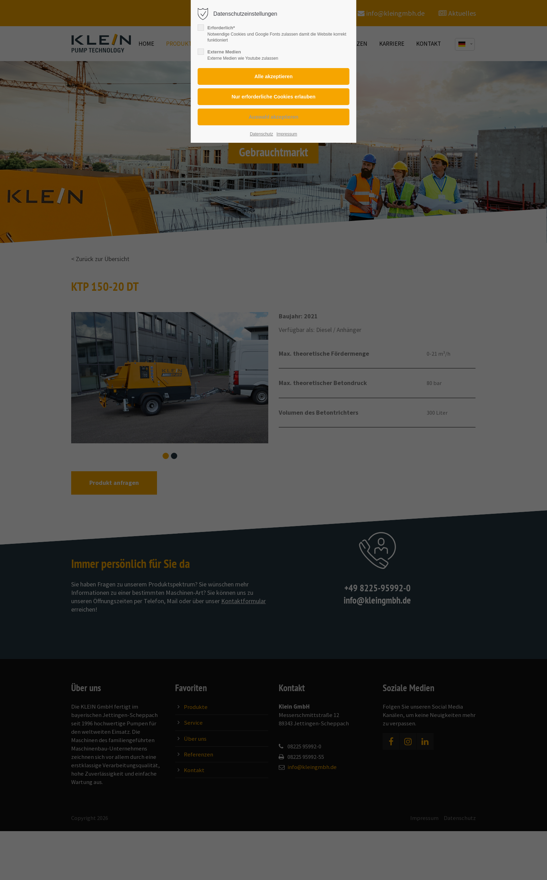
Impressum (286, 134)
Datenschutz (261, 134)
